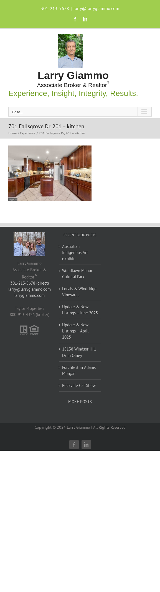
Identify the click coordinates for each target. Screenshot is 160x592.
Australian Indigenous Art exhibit (75, 252)
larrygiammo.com (29, 295)
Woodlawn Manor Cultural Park (77, 273)
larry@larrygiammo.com (96, 8)
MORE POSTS (80, 401)
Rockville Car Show (79, 385)
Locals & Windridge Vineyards (79, 291)
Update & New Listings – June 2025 (80, 309)
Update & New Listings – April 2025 (75, 331)
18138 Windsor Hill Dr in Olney (79, 352)
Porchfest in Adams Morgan (79, 370)
